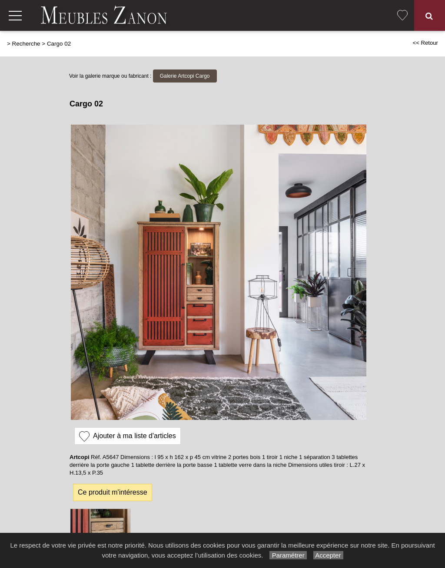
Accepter (328, 555)
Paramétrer (288, 555)
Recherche (26, 43)
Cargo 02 (59, 43)
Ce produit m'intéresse (112, 492)
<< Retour (425, 43)
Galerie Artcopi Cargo (185, 76)
